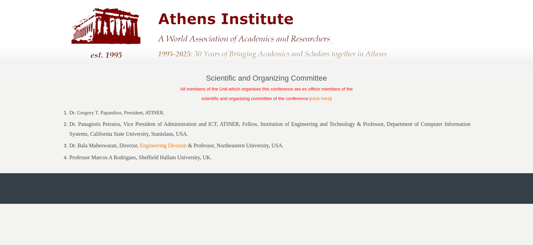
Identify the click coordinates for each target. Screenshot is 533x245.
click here (320, 98)
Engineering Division (163, 145)
